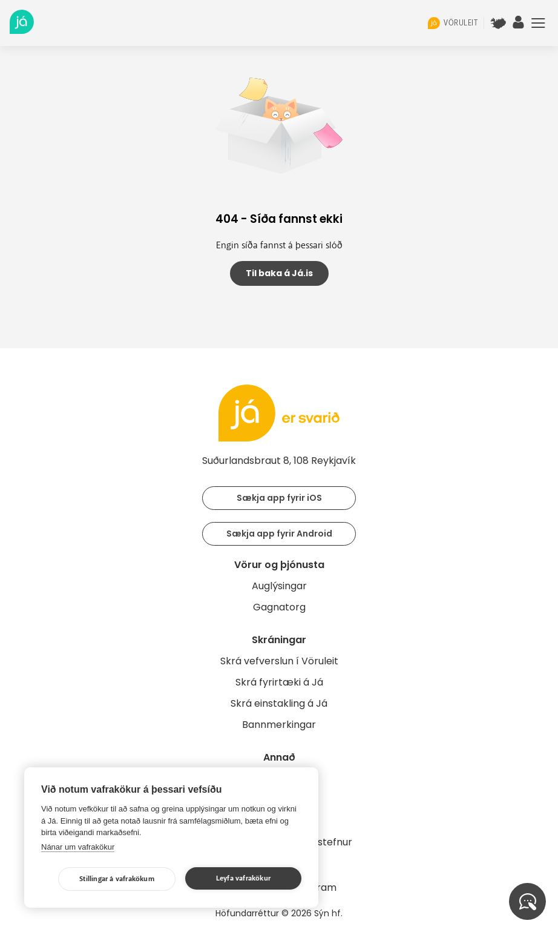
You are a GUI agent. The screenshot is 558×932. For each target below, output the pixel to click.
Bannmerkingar (279, 725)
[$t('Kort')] (498, 23)
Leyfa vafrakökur (243, 878)
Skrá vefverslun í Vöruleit (279, 661)
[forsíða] (22, 31)
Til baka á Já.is (279, 273)
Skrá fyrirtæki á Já (279, 682)
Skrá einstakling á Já (279, 703)
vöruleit (453, 23)
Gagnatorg (279, 607)
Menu (538, 23)
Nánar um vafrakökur (77, 846)
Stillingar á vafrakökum (116, 879)
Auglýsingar (279, 586)
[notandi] (518, 25)
